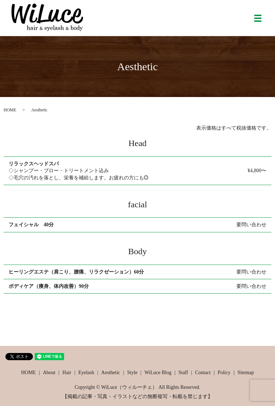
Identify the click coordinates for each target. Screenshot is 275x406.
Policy (224, 372)
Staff (183, 372)
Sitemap (245, 372)
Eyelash (86, 372)
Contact (203, 372)
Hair (66, 372)
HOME (10, 109)
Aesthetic (110, 372)
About (49, 372)
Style (132, 372)
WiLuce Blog (157, 372)
